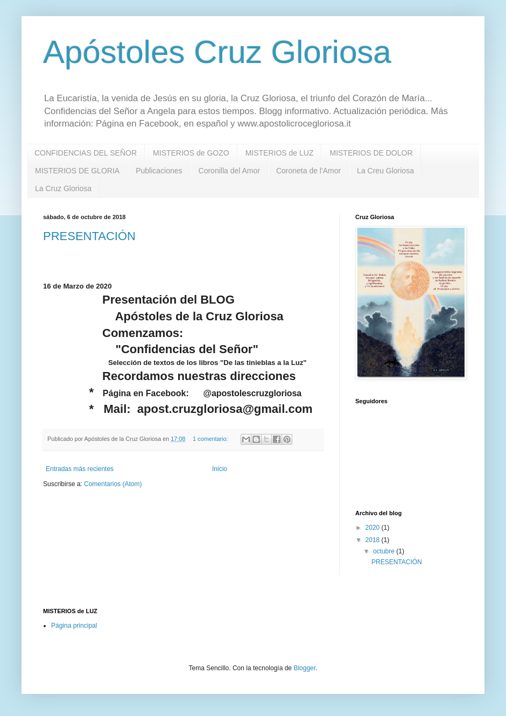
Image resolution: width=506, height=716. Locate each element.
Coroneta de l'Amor (308, 170)
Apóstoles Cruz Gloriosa (217, 52)
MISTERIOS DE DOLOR (370, 153)
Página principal (74, 625)
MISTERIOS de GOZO (191, 153)
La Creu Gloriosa (385, 170)
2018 (374, 540)
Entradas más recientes (80, 469)
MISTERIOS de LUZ (279, 153)
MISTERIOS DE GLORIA (77, 170)
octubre (384, 551)
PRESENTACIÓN (89, 236)
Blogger (304, 668)
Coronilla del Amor (229, 170)
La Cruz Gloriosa (63, 188)
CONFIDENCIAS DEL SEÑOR (85, 153)
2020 (374, 527)
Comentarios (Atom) (113, 484)
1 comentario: (211, 439)
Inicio (219, 469)
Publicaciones (159, 170)
